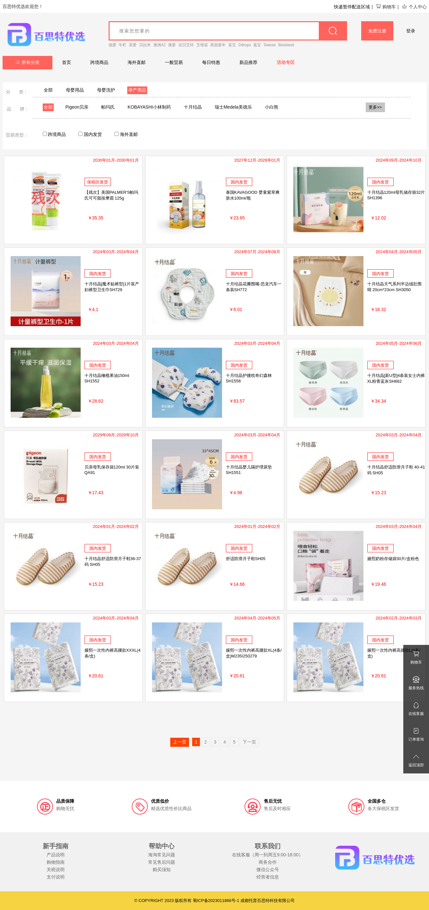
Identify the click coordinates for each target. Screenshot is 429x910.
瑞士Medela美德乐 (233, 107)
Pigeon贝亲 (77, 107)
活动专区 (286, 62)
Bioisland (286, 45)
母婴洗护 (106, 90)
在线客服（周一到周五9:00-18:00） (267, 854)
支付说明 (56, 876)
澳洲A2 (159, 45)
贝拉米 (145, 45)
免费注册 (377, 30)
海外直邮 (137, 62)
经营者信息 (267, 876)
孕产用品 (137, 90)
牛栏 (122, 45)
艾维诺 (202, 45)
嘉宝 (257, 45)
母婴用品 (75, 90)
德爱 (112, 45)
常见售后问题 (161, 862)
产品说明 (56, 854)
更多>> (375, 107)
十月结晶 (193, 107)
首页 (66, 62)
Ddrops (244, 45)
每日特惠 (211, 62)
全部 (48, 90)
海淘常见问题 (161, 854)
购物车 (386, 6)
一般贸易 (174, 62)
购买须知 (162, 869)
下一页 (249, 742)
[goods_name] (228, 30)
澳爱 (172, 45)
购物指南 (56, 862)
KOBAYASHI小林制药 (149, 107)
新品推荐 (248, 62)
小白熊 (271, 107)
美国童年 (218, 45)
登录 (410, 30)
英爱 (133, 45)
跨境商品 (99, 62)
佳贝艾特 (186, 45)
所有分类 (27, 62)
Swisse (270, 45)
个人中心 (414, 6)
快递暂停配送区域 (352, 6)
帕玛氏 (108, 107)
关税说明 (56, 869)
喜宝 (232, 45)
